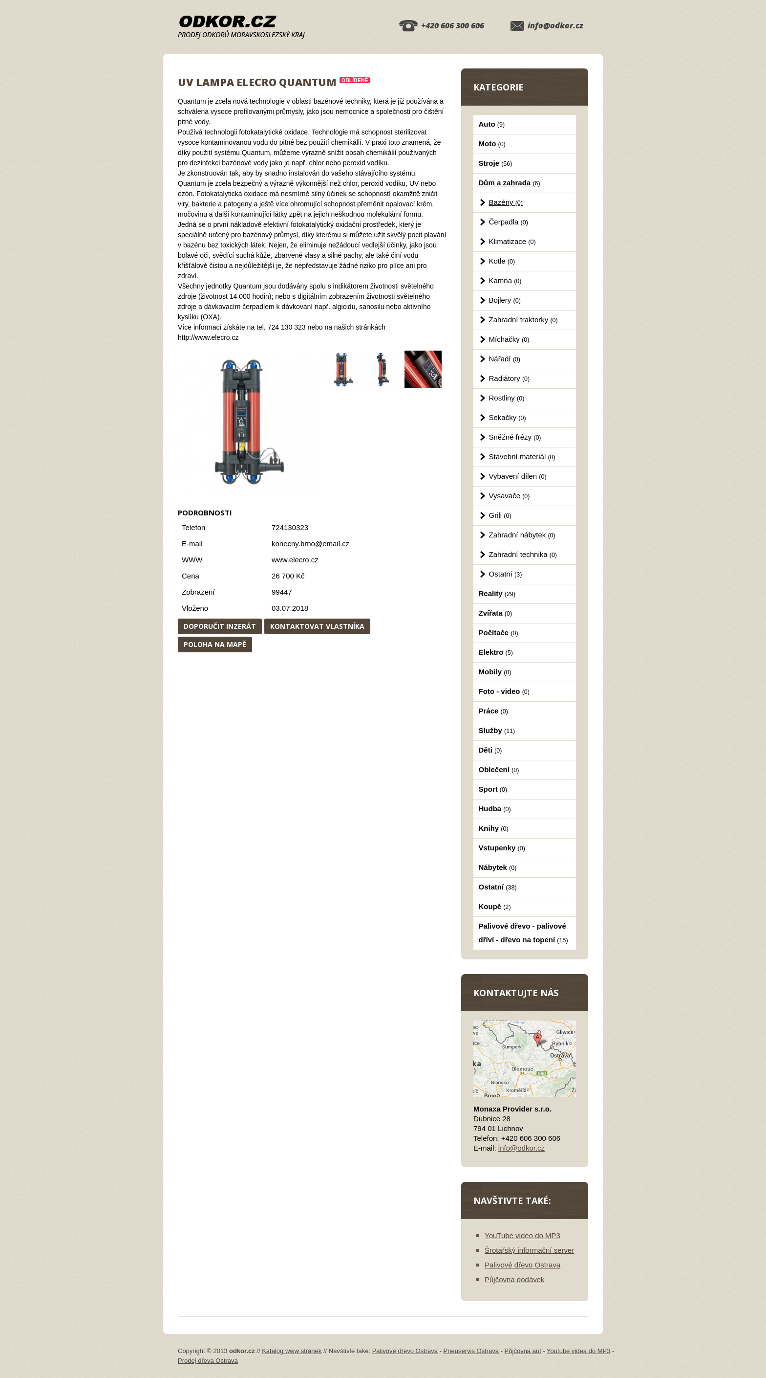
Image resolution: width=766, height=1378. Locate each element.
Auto (492, 124)
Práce (493, 711)
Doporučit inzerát (220, 626)
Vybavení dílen (518, 476)
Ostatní (505, 574)
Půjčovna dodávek (515, 1279)
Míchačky (509, 339)
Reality (497, 593)
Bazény (506, 202)
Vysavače (509, 495)
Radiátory (509, 378)
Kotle (502, 261)
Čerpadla (508, 222)
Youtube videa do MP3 (578, 1351)
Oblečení (499, 769)
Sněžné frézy (515, 437)
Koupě (495, 906)
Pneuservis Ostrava (471, 1351)
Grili (500, 515)
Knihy (494, 828)
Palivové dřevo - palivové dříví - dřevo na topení (523, 933)
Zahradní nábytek (522, 535)
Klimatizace (512, 241)
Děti (490, 750)
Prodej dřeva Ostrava (208, 1360)
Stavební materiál (522, 456)
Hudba (495, 808)
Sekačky (507, 417)
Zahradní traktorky (523, 319)
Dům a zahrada (509, 182)
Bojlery (505, 300)
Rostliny (507, 398)
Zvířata (495, 613)
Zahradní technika (523, 554)
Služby (497, 730)
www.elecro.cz (295, 560)
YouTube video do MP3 (522, 1235)
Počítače (498, 632)
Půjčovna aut (523, 1351)
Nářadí (504, 359)
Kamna (505, 280)
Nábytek (498, 867)
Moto (492, 143)
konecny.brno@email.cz (310, 543)
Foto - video (504, 691)
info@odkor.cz (555, 25)
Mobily (495, 671)
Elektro (496, 652)
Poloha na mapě (215, 644)
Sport (493, 789)
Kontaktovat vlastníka (317, 626)
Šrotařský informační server (529, 1250)
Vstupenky (502, 848)
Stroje (495, 163)
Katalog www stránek (291, 1351)
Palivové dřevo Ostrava (522, 1265)
